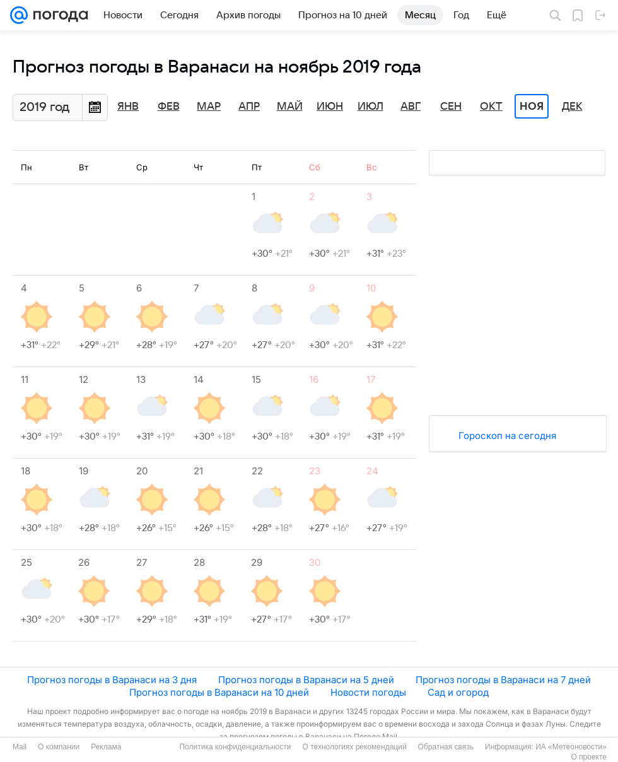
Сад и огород (458, 692)
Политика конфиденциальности (235, 746)
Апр (249, 106)
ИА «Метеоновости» (571, 746)
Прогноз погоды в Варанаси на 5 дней (306, 680)
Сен (451, 106)
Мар (209, 106)
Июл (370, 106)
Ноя (532, 106)
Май (290, 106)
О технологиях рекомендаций (354, 746)
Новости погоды (368, 692)
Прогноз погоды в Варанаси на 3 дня (112, 680)
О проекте (589, 757)
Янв (128, 106)
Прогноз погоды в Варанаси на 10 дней (219, 692)
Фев (169, 106)
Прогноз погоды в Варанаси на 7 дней (503, 680)
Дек (572, 106)
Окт (491, 106)
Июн (330, 106)
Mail (19, 746)
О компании (58, 746)
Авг (410, 106)
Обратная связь (446, 746)
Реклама (106, 746)
